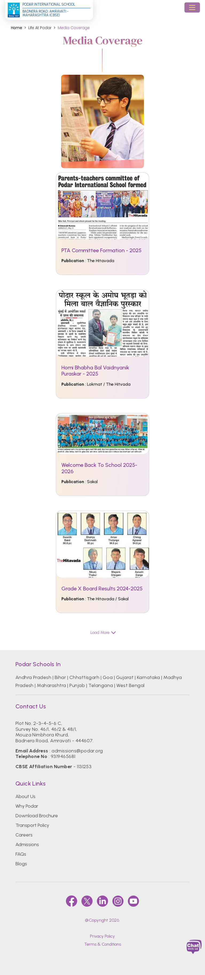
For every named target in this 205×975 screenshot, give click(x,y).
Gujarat (124, 677)
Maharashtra (51, 685)
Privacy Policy (102, 936)
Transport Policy (32, 825)
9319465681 (63, 756)
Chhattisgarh (84, 677)
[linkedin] (102, 901)
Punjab (77, 685)
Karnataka (148, 677)
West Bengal (130, 685)
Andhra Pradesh (33, 677)
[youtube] (133, 901)
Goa (108, 677)
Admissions (27, 844)
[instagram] (118, 901)
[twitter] (87, 901)
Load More (102, 632)
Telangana (100, 685)
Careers (24, 835)
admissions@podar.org (77, 751)
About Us (25, 796)
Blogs (21, 864)
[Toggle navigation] (192, 7)
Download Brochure (36, 816)
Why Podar (26, 806)
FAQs (20, 854)
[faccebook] (71, 901)
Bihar (60, 677)
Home (16, 28)
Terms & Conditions (102, 944)
